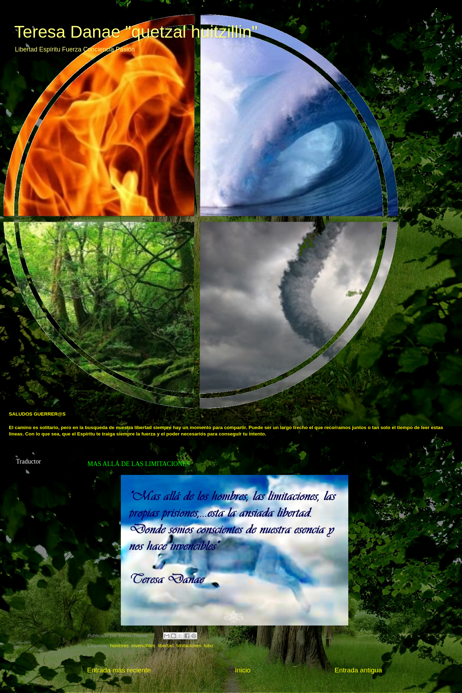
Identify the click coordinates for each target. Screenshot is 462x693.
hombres (119, 645)
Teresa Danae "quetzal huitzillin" (136, 31)
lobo (208, 645)
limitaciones (189, 645)
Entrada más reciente (119, 670)
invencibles (143, 645)
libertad (165, 645)
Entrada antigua (358, 670)
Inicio (243, 670)
